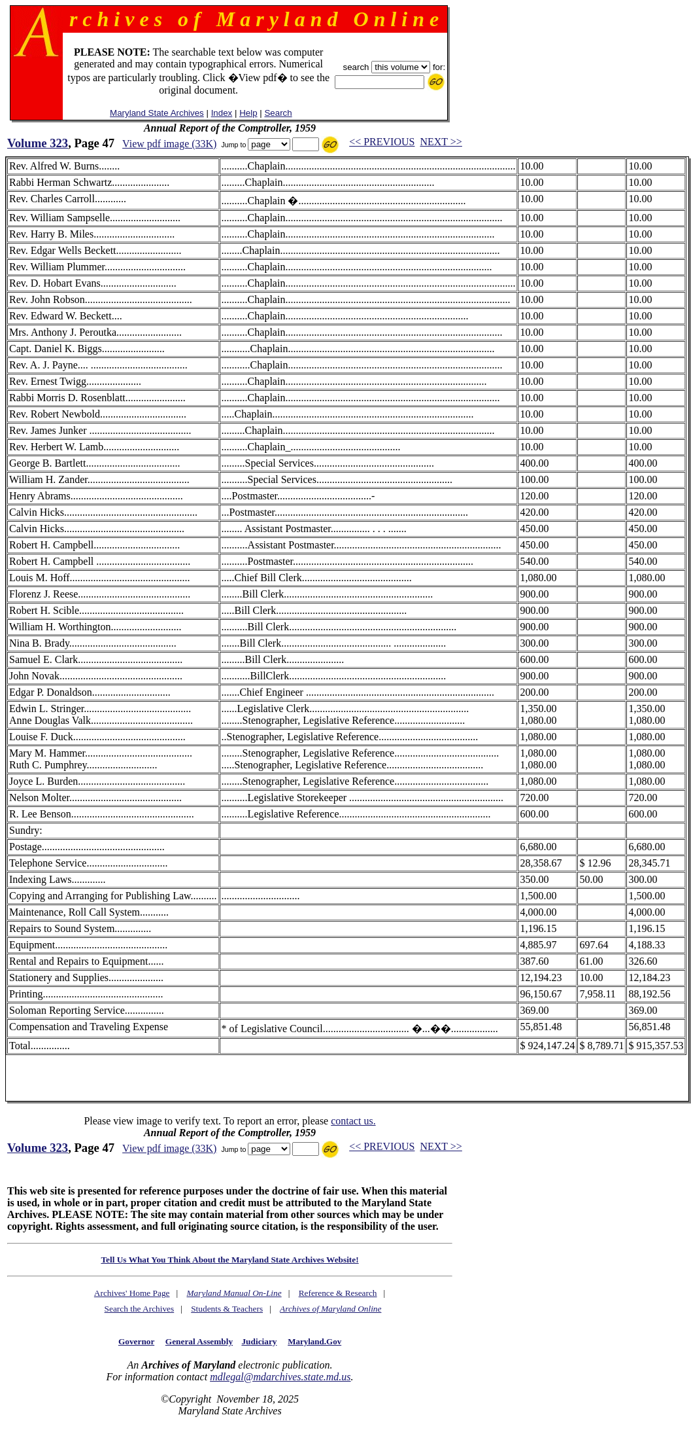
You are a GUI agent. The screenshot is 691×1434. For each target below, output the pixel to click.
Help (248, 113)
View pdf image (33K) (169, 143)
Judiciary (259, 1341)
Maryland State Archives (157, 113)
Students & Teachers (227, 1309)
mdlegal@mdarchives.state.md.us (280, 1376)
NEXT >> (441, 141)
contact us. (353, 1120)
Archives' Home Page (132, 1293)
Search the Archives (140, 1309)
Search (278, 113)
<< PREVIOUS (381, 141)
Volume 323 (37, 143)
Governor (136, 1341)
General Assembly (199, 1341)
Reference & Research (338, 1293)
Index (222, 113)
